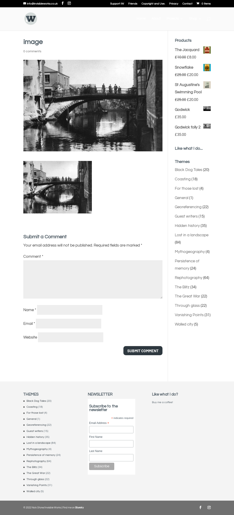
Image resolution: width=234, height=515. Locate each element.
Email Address (99, 423)
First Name (96, 437)
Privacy (173, 4)
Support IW (117, 4)
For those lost (187, 189)
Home (141, 18)
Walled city (184, 324)
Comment (33, 257)
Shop (193, 18)
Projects (173, 18)
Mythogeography (190, 252)
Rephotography (188, 278)
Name (29, 310)
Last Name (95, 451)
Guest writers (186, 216)
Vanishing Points (189, 315)
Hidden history (187, 226)
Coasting (183, 179)
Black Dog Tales (188, 170)
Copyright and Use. (153, 4)
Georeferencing (188, 207)
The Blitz (182, 287)
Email (29, 324)
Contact (187, 4)
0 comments (32, 51)
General (181, 198)
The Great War (187, 296)
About (156, 18)
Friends (132, 4)
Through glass (187, 306)
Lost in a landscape (191, 235)
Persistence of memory (41, 455)
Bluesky (79, 507)
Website (30, 337)
